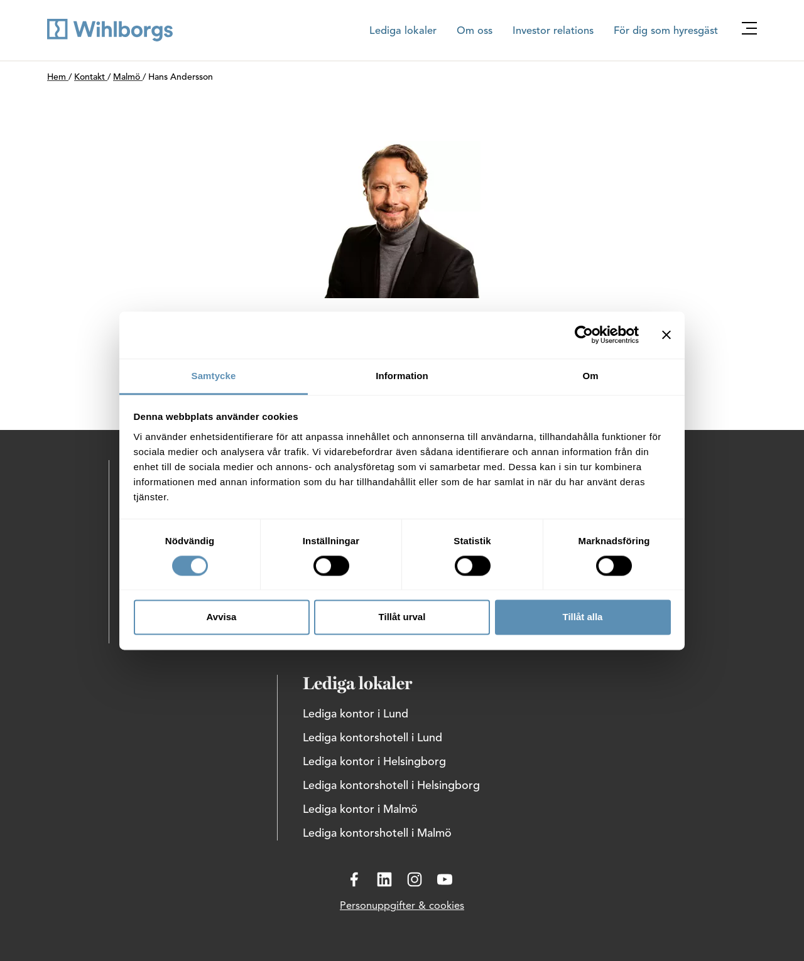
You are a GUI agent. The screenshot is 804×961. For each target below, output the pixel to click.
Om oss (474, 31)
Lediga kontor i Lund (355, 714)
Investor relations (553, 31)
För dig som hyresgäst (666, 31)
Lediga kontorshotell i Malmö (377, 833)
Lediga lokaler (403, 31)
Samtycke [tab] (214, 375)
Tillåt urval (402, 617)
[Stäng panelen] (666, 334)
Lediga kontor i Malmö (360, 809)
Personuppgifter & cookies (402, 906)
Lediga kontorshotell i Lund (372, 738)
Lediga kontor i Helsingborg (374, 762)
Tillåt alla (583, 617)
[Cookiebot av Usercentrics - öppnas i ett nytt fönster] (584, 334)
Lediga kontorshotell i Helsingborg (391, 786)
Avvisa (222, 617)
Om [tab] (590, 375)
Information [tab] (402, 375)
